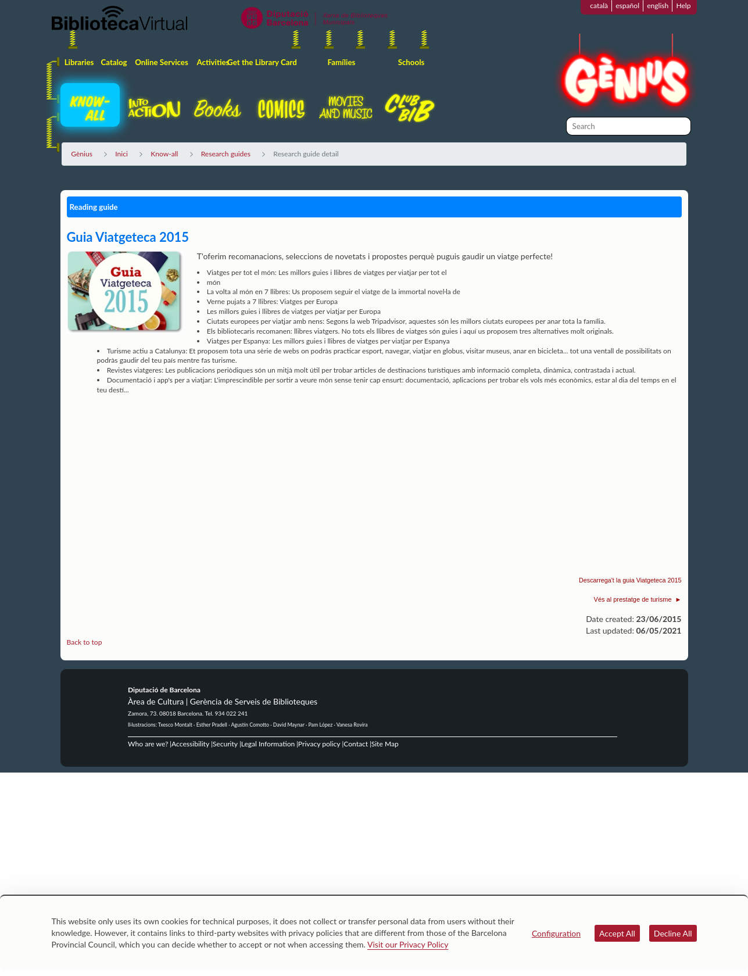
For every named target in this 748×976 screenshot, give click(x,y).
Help (683, 5)
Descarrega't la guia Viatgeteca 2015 (630, 580)
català (599, 5)
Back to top (84, 642)
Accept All (617, 933)
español (627, 5)
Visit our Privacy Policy (407, 944)
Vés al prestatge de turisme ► (638, 599)
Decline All (673, 933)
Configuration (556, 933)
